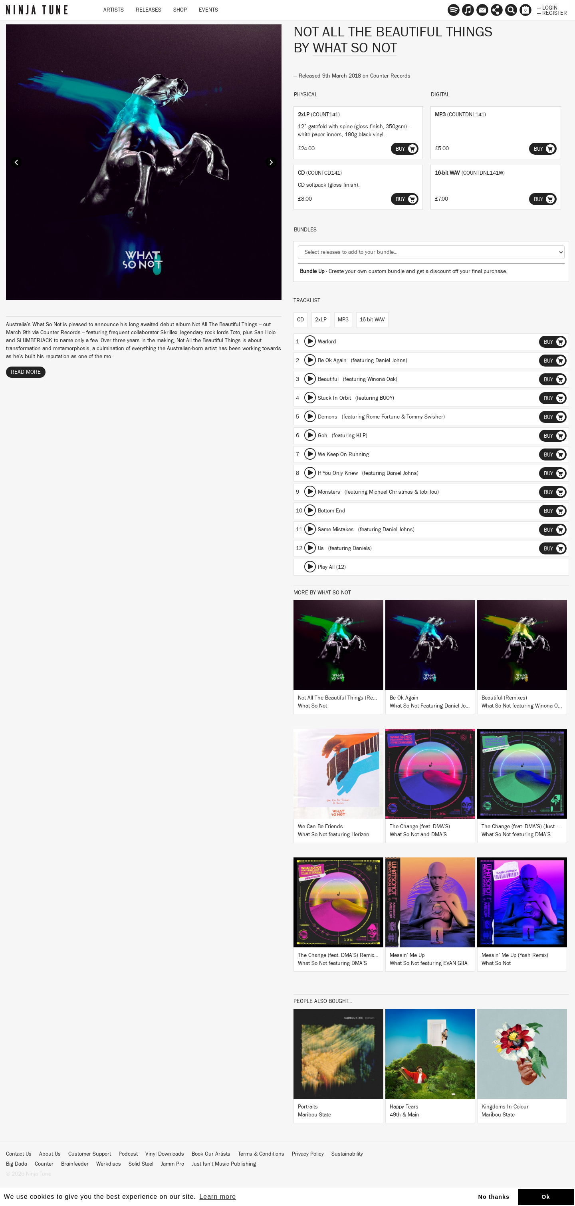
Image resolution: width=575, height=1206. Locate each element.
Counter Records (390, 76)
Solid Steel (141, 1164)
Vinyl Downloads (164, 1154)
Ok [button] (545, 1197)
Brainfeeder (75, 1164)
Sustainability (347, 1154)
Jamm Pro (172, 1164)
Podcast (128, 1154)
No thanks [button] (494, 1197)
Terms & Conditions (261, 1154)
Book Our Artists (211, 1154)
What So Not (355, 48)
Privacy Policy (308, 1154)
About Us (50, 1154)
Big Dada (16, 1164)
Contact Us (19, 1154)
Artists (113, 10)
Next (271, 162)
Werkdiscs (108, 1164)
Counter (44, 1164)
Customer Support (89, 1154)
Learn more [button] (217, 1196)
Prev (16, 162)
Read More (26, 372)
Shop (180, 10)
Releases (148, 10)
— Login (547, 7)
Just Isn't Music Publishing (224, 1164)
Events (208, 10)
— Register (552, 12)
